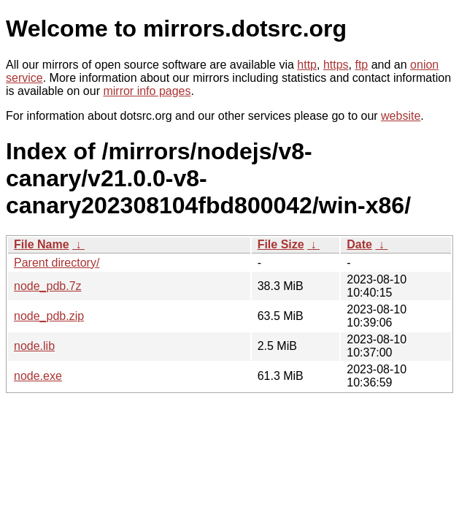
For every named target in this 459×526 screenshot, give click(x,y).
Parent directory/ (56, 262)
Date (359, 244)
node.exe (38, 376)
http (307, 64)
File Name (41, 244)
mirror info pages (146, 91)
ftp (361, 64)
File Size (281, 244)
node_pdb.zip (49, 316)
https (336, 64)
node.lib (34, 346)
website (400, 116)
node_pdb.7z (48, 286)
